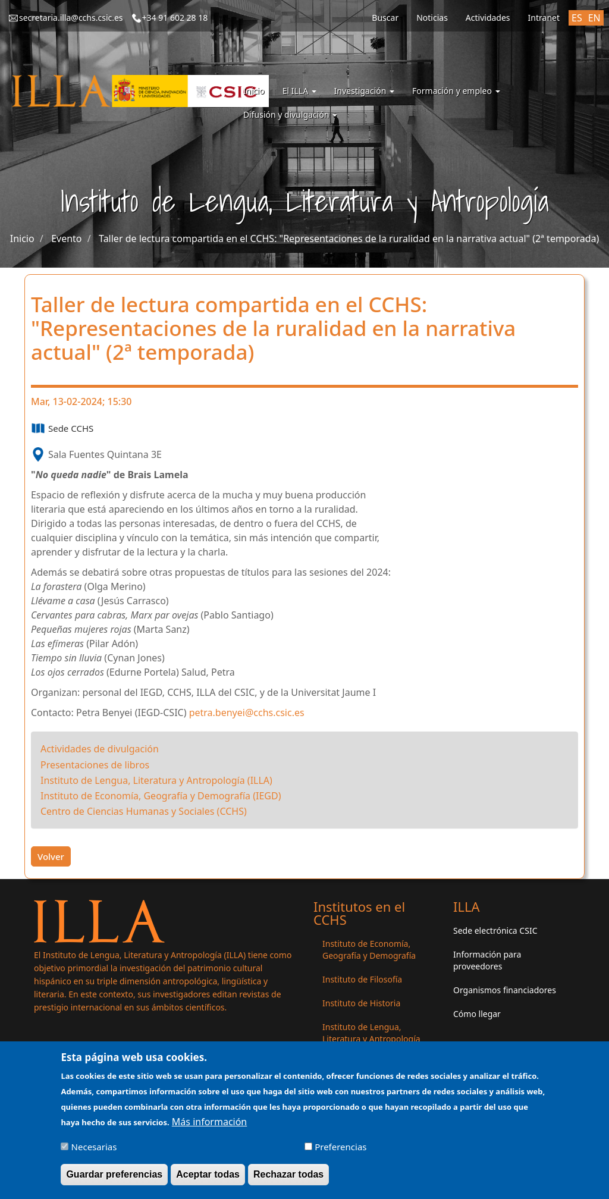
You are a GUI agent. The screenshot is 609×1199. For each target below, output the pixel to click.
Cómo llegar (477, 1013)
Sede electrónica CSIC (495, 930)
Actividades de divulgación (99, 748)
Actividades (488, 17)
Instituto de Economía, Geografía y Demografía (369, 949)
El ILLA (299, 90)
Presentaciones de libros (94, 764)
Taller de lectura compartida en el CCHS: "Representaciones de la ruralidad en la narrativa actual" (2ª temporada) (349, 238)
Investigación (364, 90)
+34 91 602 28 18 (175, 17)
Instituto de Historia (361, 1003)
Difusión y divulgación (290, 114)
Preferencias (340, 1153)
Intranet (544, 17)
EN (594, 17)
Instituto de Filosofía (362, 979)
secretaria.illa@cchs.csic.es (71, 17)
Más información (209, 1128)
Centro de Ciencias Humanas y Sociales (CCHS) (143, 811)
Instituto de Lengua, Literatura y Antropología (371, 1032)
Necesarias (94, 1153)
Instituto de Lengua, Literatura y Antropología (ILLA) (156, 780)
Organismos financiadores (504, 990)
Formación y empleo (456, 90)
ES (577, 17)
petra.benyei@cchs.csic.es (246, 712)
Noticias (432, 17)
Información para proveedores (487, 960)
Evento (66, 238)
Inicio (254, 90)
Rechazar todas (288, 1181)
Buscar (385, 17)
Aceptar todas (208, 1181)
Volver (50, 856)
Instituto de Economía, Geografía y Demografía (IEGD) (160, 795)
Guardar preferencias (114, 1181)
